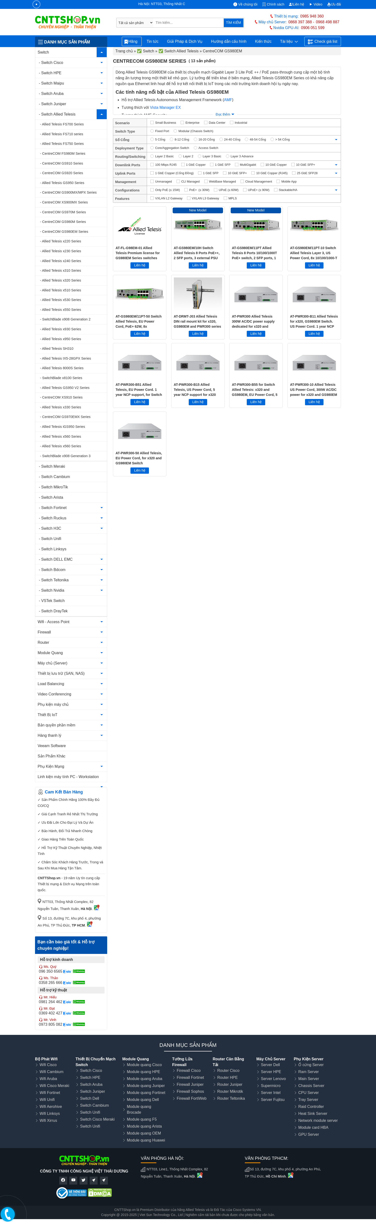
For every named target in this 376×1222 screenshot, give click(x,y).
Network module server (318, 1120)
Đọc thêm (223, 114)
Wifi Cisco (48, 1065)
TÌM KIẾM (233, 23)
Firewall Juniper (190, 1084)
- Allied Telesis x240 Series (60, 261)
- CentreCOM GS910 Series (61, 163)
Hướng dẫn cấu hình (229, 41)
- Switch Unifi (50, 539)
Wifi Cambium (52, 1072)
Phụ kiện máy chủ (53, 704)
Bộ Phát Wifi (46, 1059)
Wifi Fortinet (50, 1093)
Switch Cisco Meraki (97, 1119)
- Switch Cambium (54, 477)
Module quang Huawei (146, 1140)
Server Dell (270, 1065)
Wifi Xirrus (48, 1120)
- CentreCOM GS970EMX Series (65, 417)
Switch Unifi (90, 1112)
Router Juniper (229, 1084)
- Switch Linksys (52, 549)
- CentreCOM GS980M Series (63, 222)
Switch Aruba (91, 1084)
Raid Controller (311, 1107)
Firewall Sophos (190, 1091)
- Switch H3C (50, 528)
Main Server (308, 1079)
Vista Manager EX (165, 107)
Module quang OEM (144, 1133)
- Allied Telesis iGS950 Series (62, 427)
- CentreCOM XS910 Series (61, 397)
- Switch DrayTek (53, 611)
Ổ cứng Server (311, 1065)
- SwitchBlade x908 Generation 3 (65, 456)
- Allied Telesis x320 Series (60, 280)
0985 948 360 (312, 16)
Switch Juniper (92, 1091)
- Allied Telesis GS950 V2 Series (64, 388)
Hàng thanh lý (49, 735)
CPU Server (308, 1093)
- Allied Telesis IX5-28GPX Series (65, 358)
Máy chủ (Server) (52, 663)
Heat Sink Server (312, 1113)
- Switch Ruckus (52, 518)
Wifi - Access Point (53, 622)
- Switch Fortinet (53, 508)
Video (316, 4)
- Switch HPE (50, 73)
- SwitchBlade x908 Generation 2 (65, 319)
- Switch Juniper (52, 104)
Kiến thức (263, 41)
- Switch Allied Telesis (57, 114)
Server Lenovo (273, 1079)
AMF (228, 100)
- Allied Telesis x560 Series (60, 436)
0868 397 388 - (301, 22)
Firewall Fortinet (190, 1077)
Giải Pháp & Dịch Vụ (185, 41)
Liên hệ (296, 4)
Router (43, 642)
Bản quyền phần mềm (56, 725)
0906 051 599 (312, 28)
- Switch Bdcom (52, 570)
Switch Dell (89, 1098)
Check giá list (322, 41)
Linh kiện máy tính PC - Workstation (68, 777)
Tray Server (308, 1100)
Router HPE (227, 1077)
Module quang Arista (144, 1126)
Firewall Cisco (189, 1070)
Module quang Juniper (146, 1086)
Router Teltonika (231, 1098)
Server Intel (271, 1093)
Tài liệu (289, 41)
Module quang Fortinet (146, 1093)
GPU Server (308, 1134)
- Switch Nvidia (51, 590)
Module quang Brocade (139, 1109)
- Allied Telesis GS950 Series (62, 183)
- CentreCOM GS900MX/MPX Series (68, 192)
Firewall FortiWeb (191, 1098)
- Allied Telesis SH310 (56, 348)
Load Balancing (51, 684)
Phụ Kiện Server (308, 1059)
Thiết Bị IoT (47, 715)
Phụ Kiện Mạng (51, 766)
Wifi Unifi (47, 1100)
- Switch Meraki (52, 466)
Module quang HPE (143, 1072)
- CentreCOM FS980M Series (62, 153)
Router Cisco (228, 1070)
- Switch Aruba (51, 94)
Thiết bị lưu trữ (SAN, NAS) (61, 673)
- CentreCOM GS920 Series (61, 173)
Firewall (44, 632)
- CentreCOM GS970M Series (63, 212)
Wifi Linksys (50, 1113)
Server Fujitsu (273, 1100)
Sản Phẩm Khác (51, 756)
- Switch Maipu (51, 83)
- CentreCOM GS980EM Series (64, 231)
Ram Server (308, 1072)
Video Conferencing (54, 694)
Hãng (132, 41)
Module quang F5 (142, 1119)
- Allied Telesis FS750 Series (62, 144)
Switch (43, 52)
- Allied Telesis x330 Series (60, 407)
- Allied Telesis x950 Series (60, 339)
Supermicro (271, 1086)
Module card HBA (313, 1127)
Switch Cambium (94, 1105)
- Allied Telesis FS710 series (61, 134)
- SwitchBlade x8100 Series (61, 378)
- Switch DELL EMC (56, 559)
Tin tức (153, 41)
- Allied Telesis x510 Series (60, 290)
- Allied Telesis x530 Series (60, 300)
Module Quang (50, 653)
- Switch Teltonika (54, 580)
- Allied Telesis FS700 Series (62, 124)
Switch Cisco (91, 1070)
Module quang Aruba (144, 1079)
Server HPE (271, 1072)
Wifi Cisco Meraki (54, 1086)
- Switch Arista (51, 497)
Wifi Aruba (48, 1079)
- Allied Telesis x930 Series (60, 329)
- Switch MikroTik (53, 487)
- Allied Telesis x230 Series (60, 251)
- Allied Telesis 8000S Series (61, 368)
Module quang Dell (143, 1100)
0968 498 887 (327, 22)
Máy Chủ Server (270, 1059)
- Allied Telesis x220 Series (60, 241)
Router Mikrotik (230, 1091)
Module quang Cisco (144, 1065)
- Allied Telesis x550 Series (60, 310)
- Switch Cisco (51, 63)
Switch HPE (90, 1077)
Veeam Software (52, 746)
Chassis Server (311, 1086)
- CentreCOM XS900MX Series (64, 202)
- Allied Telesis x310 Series (60, 270)
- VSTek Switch (52, 601)
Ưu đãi (334, 4)
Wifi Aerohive (51, 1107)
